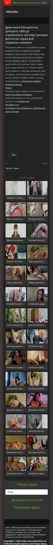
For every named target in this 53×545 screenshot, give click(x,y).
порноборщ (11, 11)
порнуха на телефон (31, 81)
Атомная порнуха (13, 84)
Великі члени (12, 168)
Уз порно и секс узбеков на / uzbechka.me (25, 108)
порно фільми (12, 111)
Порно (8, 88)
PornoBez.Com (12, 104)
